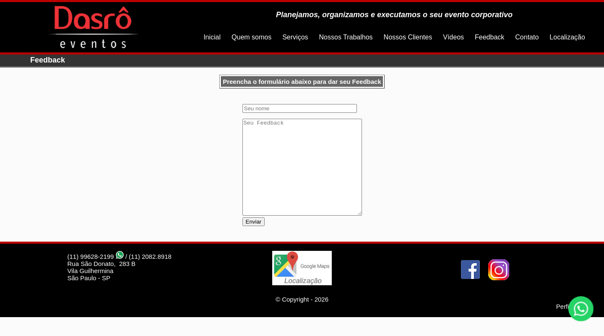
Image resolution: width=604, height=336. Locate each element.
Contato (527, 37)
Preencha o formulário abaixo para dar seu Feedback (302, 81)
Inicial (212, 37)
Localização (567, 37)
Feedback (489, 37)
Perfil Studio (573, 325)
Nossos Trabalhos (346, 37)
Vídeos (453, 37)
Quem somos (251, 37)
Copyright (295, 318)
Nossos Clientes (408, 37)
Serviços (295, 37)
